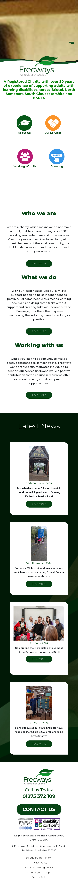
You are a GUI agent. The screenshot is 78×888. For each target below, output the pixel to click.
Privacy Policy (39, 862)
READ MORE (39, 263)
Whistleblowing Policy (39, 867)
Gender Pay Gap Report (39, 872)
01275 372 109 (39, 796)
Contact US (39, 809)
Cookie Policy (40, 877)
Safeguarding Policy (38, 857)
